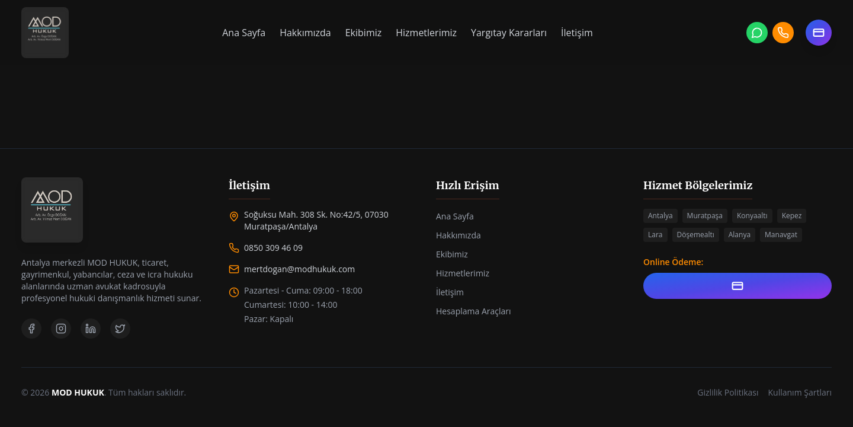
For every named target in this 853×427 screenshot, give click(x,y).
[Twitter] (120, 328)
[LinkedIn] (91, 328)
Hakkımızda (305, 32)
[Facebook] (31, 328)
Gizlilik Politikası (727, 392)
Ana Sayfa (243, 32)
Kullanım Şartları (800, 392)
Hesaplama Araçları (473, 311)
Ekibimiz (363, 32)
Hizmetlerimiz (426, 32)
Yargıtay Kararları (509, 32)
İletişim (577, 32)
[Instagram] (61, 328)
